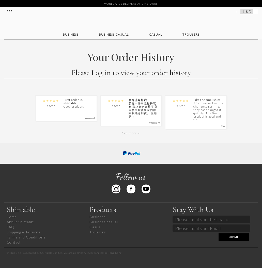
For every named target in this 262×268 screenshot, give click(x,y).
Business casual (114, 34)
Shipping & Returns (23, 232)
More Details (10, 10)
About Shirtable (20, 222)
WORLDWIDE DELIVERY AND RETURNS (131, 3)
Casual (155, 34)
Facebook (131, 189)
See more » (131, 133)
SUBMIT (234, 237)
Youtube (146, 189)
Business (71, 34)
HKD (247, 11)
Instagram (116, 189)
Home (12, 217)
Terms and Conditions (26, 237)
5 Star (51, 103)
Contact (14, 242)
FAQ (10, 227)
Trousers (190, 34)
